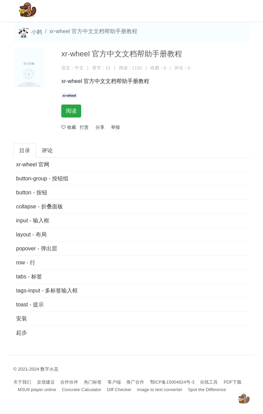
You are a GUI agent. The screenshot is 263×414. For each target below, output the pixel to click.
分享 (100, 127)
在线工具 (209, 382)
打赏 (84, 127)
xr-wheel (69, 95)
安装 (21, 318)
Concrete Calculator (81, 389)
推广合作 (135, 382)
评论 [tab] (47, 150)
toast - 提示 (30, 304)
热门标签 (93, 382)
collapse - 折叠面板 (39, 206)
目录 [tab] (24, 150)
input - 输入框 (32, 220)
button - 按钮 (31, 192)
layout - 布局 (31, 234)
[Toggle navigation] (234, 11)
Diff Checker (119, 389)
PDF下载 (232, 382)
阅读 (71, 111)
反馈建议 (46, 382)
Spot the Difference (207, 389)
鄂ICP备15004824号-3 (172, 382)
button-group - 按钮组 (42, 178)
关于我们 (22, 382)
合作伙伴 (69, 382)
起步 (21, 332)
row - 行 (25, 262)
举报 (115, 127)
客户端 (114, 382)
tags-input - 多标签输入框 (47, 290)
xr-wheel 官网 (32, 164)
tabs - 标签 (29, 276)
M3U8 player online (37, 389)
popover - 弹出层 (36, 248)
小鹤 (29, 32)
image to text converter (159, 389)
